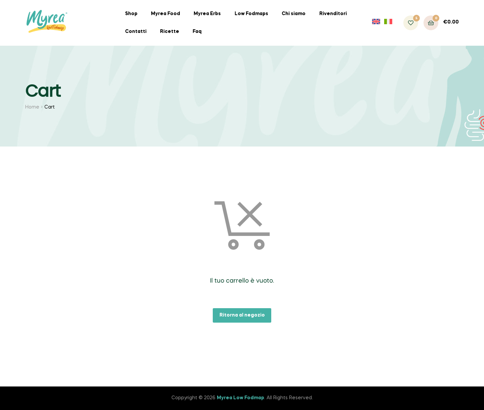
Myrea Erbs (207, 13)
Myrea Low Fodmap (240, 398)
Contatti (136, 31)
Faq (197, 31)
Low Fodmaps (251, 13)
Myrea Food (165, 13)
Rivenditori (333, 13)
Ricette (169, 31)
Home (32, 107)
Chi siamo (294, 13)
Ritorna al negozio (242, 315)
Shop (131, 13)
